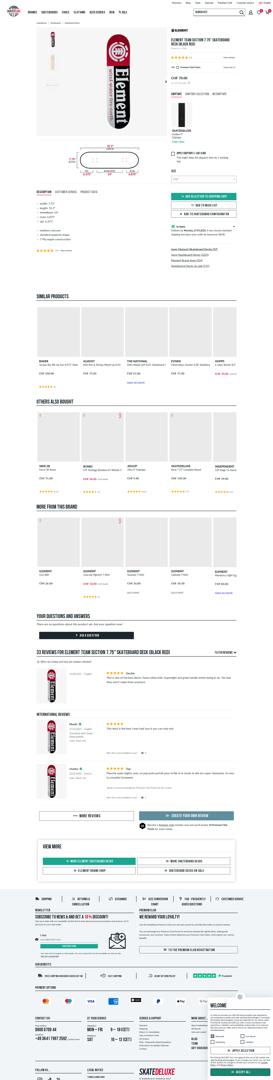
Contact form (74, 1039)
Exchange (118, 899)
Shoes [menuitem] (65, 12)
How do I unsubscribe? (50, 956)
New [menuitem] (111, 12)
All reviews (144, 1038)
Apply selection (240, 1051)
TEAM (194, 1043)
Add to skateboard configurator (204, 214)
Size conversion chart (149, 1035)
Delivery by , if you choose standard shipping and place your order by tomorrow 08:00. (203, 230)
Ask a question (86, 635)
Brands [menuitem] (32, 12)
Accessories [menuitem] (97, 12)
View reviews (229, 57)
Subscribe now (69, 946)
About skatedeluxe (199, 1025)
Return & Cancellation (149, 1032)
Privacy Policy (227, 1065)
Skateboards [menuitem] (49, 12)
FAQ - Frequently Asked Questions (155, 1042)
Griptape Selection (197, 94)
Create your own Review (186, 816)
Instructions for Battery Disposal (154, 1045)
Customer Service (229, 899)
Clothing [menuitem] (79, 12)
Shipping (43, 899)
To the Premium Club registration (188, 950)
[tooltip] (234, 67)
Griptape (176, 94)
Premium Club (166, 825)
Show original (76, 736)
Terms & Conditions (96, 1077)
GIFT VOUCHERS (200, 1048)
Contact (143, 1048)
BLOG (194, 1039)
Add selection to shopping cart (203, 196)
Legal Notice (95, 1070)
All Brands (196, 1028)
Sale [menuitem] (123, 12)
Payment (143, 1025)
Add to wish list (203, 205)
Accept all (240, 1072)
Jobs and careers (198, 1032)
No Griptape (219, 94)
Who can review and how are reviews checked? (64, 662)
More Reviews (86, 816)
